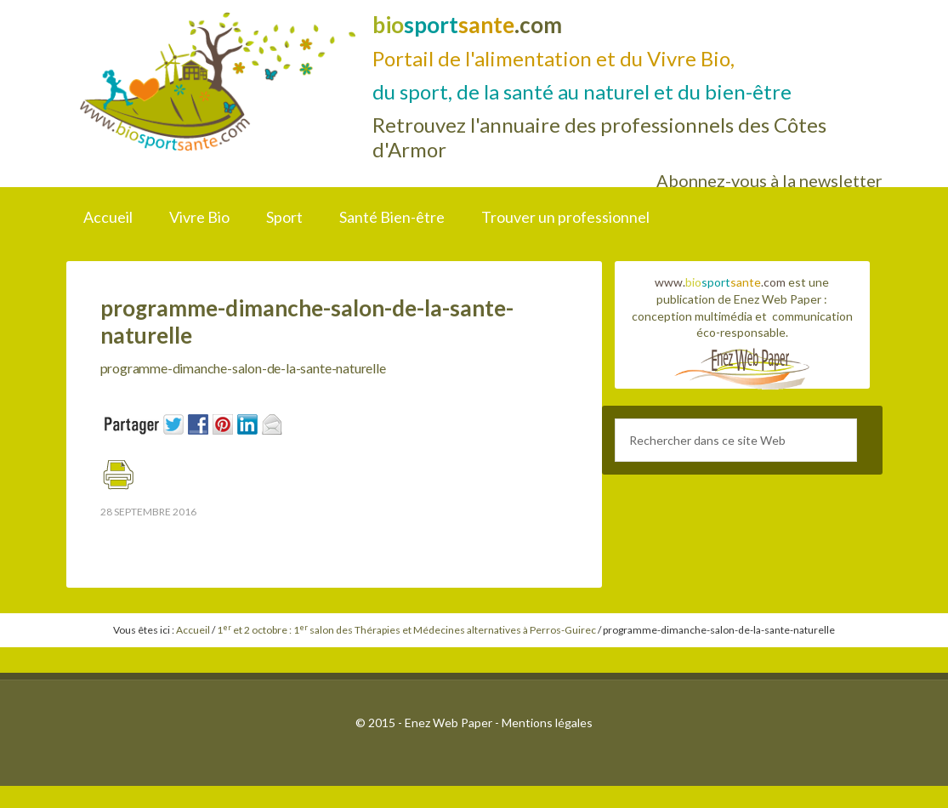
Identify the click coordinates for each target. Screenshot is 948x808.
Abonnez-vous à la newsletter (769, 180)
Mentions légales (547, 722)
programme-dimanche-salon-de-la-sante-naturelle (247, 368)
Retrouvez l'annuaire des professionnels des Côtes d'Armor (599, 137)
